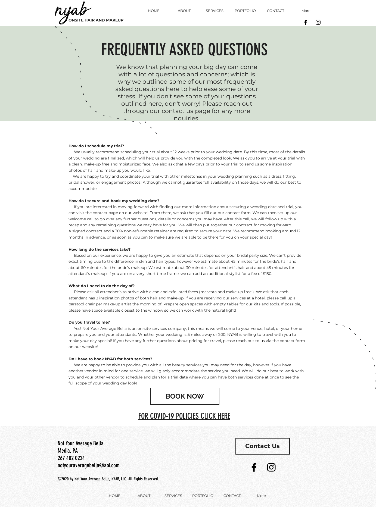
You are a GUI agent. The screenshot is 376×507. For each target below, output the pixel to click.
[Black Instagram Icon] (318, 22)
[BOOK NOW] (184, 396)
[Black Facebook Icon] (305, 22)
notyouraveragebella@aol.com (89, 465)
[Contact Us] (262, 446)
